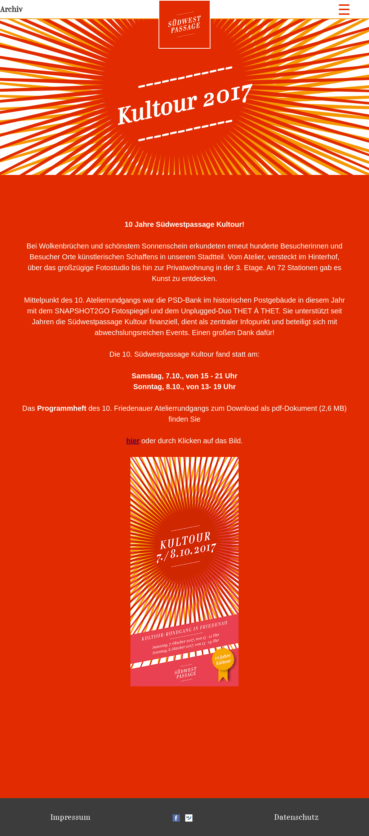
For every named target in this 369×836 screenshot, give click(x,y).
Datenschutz (296, 817)
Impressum (70, 817)
